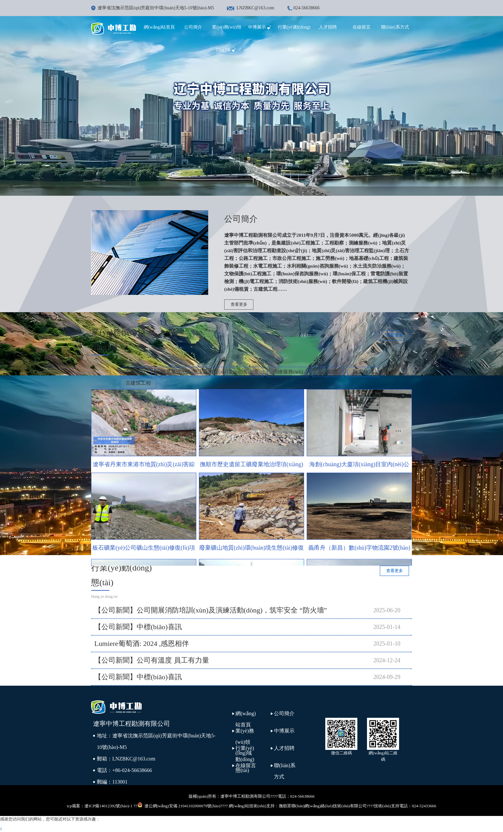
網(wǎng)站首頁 (159, 27)
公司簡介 (193, 27)
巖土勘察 (328, 371)
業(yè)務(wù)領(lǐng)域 (244, 742)
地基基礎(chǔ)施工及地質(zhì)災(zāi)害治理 (209, 371)
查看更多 (239, 304)
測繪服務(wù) (288, 371)
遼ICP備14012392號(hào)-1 (108, 805)
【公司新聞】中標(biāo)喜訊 (138, 627)
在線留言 (362, 27)
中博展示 (260, 27)
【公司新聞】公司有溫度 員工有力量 (151, 660)
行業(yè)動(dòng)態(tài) (244, 759)
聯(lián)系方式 (395, 27)
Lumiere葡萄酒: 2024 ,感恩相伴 (141, 643)
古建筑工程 (138, 383)
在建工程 (135, 371)
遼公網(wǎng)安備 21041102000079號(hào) (178, 805)
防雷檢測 (363, 371)
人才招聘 (328, 27)
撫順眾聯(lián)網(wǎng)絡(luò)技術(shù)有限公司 (323, 805)
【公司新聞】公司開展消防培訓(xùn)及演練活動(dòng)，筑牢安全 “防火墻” (210, 610)
